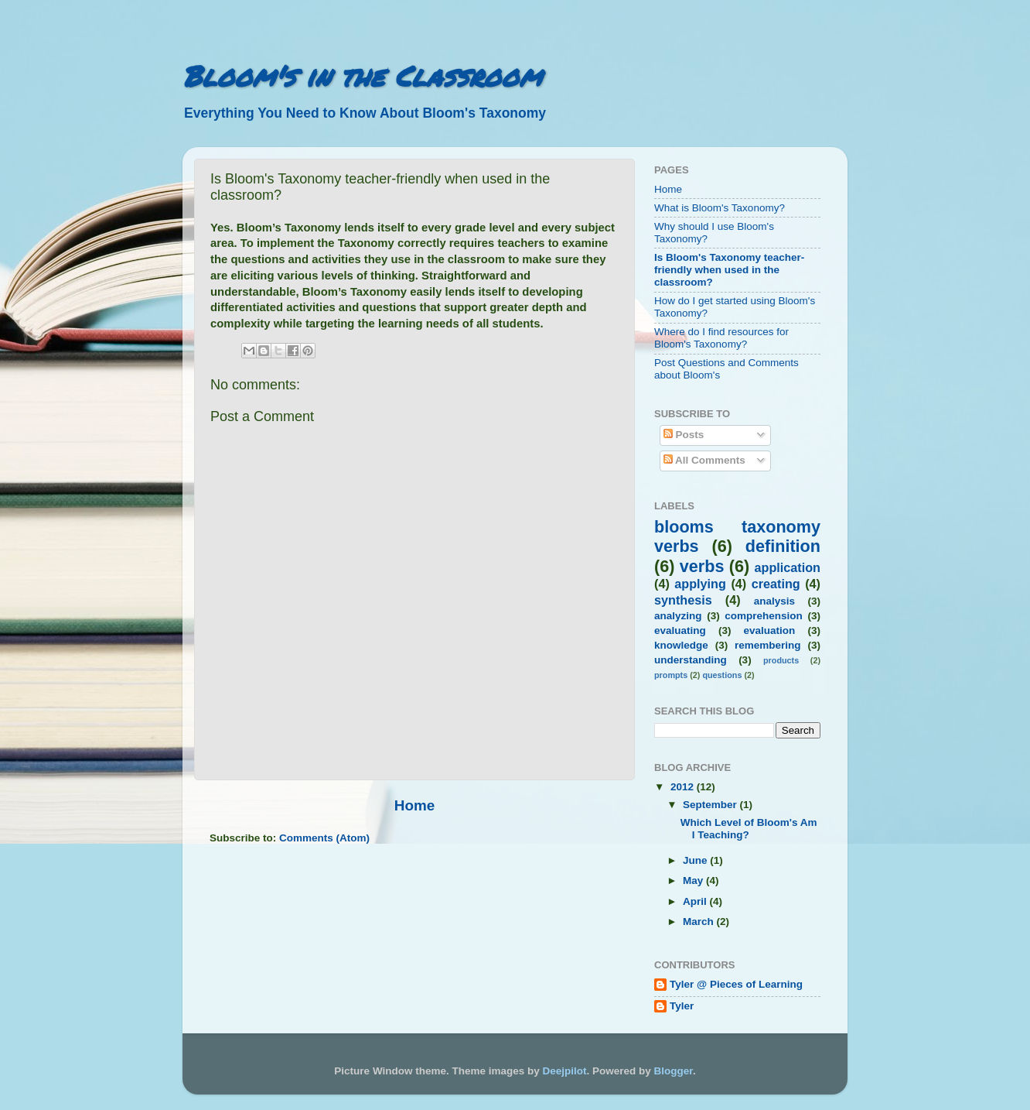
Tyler (682, 1006)
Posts (683, 434)
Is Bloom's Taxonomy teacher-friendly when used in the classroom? (729, 270)
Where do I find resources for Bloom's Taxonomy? (721, 338)
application (787, 567)
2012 (683, 787)
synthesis (683, 600)
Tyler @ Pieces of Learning (736, 984)
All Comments (704, 460)
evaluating (680, 630)
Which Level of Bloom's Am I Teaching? (748, 829)
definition (782, 546)
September (711, 804)
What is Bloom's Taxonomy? (719, 208)
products (781, 660)
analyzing (678, 616)
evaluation (770, 630)
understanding (690, 660)
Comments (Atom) (324, 838)
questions (722, 675)
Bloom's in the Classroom (361, 75)
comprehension (764, 616)
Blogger (673, 1071)
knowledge (681, 645)
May (694, 880)
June (696, 860)
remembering (768, 645)
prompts (670, 675)
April (696, 901)
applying (700, 584)
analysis (774, 601)
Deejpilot (565, 1071)
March (700, 921)
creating (776, 584)
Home (414, 805)
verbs (702, 566)
